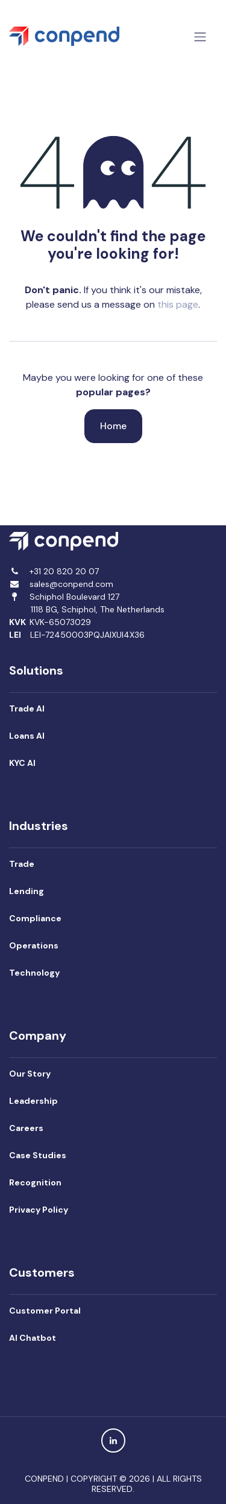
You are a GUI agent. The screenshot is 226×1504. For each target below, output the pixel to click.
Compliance (35, 918)
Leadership (33, 1100)
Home (113, 426)
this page (177, 304)
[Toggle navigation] (200, 36)
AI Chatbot (32, 1337)
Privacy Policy (38, 1209)
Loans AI (27, 735)
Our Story (30, 1073)
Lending (26, 891)
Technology (34, 972)
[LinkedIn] (113, 1440)
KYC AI (22, 762)
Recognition (35, 1182)
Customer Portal (45, 1310)
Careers (26, 1128)
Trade (22, 863)
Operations (33, 945)
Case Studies (37, 1155)
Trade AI (27, 708)
